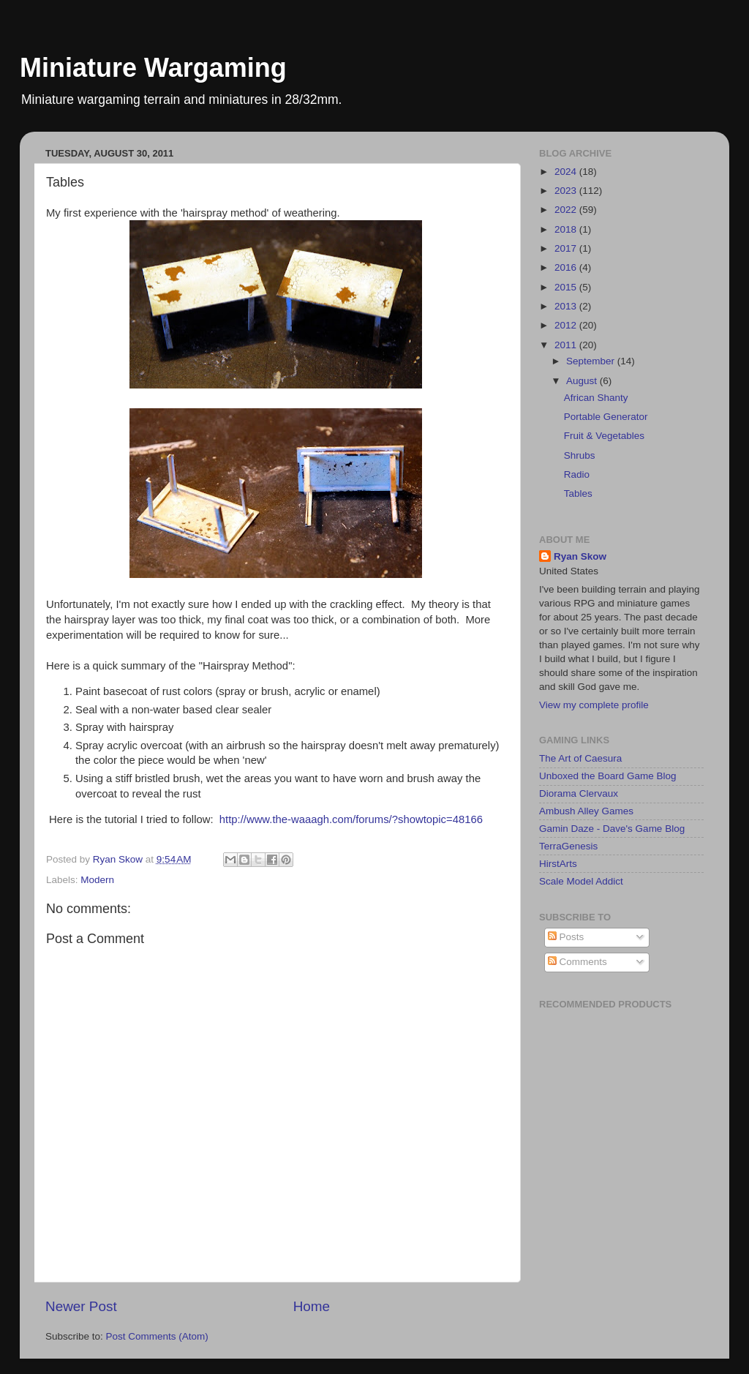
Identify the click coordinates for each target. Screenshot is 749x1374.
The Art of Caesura (580, 758)
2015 (566, 287)
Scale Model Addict (581, 881)
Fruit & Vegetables (604, 435)
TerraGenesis (568, 846)
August (583, 380)
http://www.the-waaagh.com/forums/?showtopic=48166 (351, 819)
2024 (566, 171)
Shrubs (579, 455)
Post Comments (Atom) (157, 1336)
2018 (566, 229)
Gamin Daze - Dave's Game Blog (612, 828)
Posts (566, 936)
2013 (566, 306)
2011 (566, 344)
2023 (566, 190)
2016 (566, 267)
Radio (577, 474)
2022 (566, 209)
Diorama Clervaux (578, 793)
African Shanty (596, 397)
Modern (97, 879)
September (591, 361)
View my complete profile (594, 704)
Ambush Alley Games (586, 811)
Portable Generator (606, 416)
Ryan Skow (580, 556)
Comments (577, 961)
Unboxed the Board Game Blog (608, 775)
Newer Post (81, 1306)
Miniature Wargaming (153, 68)
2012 (566, 325)
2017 (566, 248)
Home (311, 1306)
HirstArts (558, 863)
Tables (578, 493)
